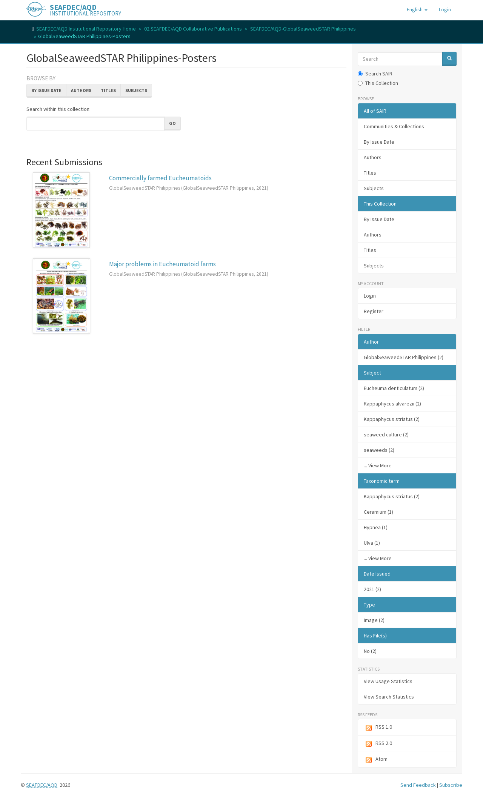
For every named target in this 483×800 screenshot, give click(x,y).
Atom (376, 759)
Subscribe (450, 785)
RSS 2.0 (378, 744)
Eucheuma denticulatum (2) (394, 388)
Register (373, 311)
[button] (417, 9)
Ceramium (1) (378, 511)
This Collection (378, 83)
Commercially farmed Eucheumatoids (160, 178)
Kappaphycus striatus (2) (392, 419)
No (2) (370, 651)
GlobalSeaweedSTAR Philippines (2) (403, 357)
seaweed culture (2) (386, 434)
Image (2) (374, 620)
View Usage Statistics (388, 681)
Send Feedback (418, 785)
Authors (81, 90)
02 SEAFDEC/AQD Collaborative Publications (193, 28)
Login (370, 295)
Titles (108, 90)
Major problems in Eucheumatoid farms (162, 264)
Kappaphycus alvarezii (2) (392, 403)
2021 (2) (372, 589)
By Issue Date (46, 90)
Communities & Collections (394, 126)
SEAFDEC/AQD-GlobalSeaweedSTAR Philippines (303, 28)
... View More (378, 465)
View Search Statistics (389, 696)
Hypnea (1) (376, 527)
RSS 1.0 (378, 727)
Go (172, 123)
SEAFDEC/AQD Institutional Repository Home (86, 28)
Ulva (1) (372, 542)
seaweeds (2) (379, 450)
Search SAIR (375, 73)
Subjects (136, 90)
